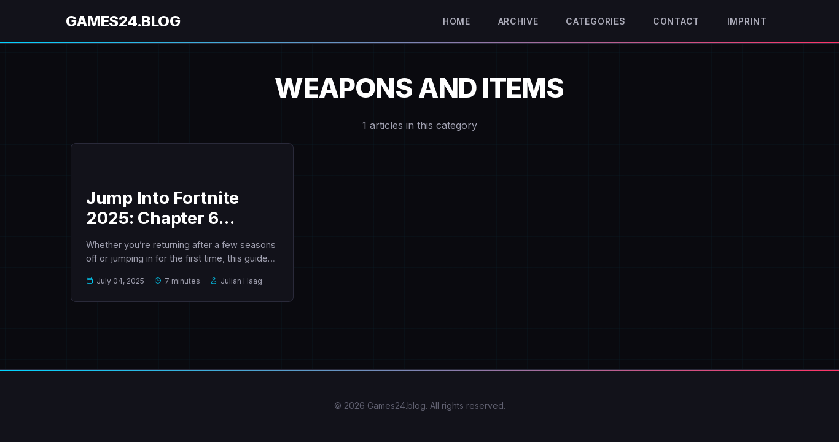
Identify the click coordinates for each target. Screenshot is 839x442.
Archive (516, 21)
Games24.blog (123, 21)
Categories (594, 21)
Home (453, 21)
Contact (674, 21)
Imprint (746, 21)
